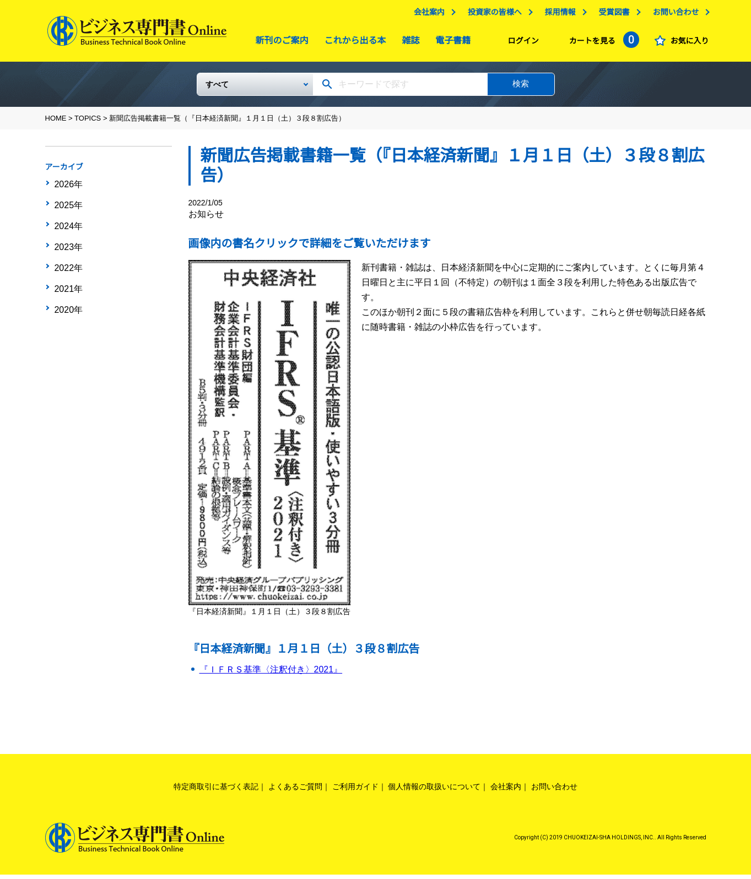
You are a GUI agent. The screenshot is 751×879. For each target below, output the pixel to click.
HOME (56, 122)
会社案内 (426, 14)
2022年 (67, 256)
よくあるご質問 (295, 790)
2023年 (67, 239)
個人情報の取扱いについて (434, 790)
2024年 (67, 222)
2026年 (67, 187)
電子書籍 (450, 43)
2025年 (67, 204)
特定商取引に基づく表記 (216, 790)
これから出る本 (352, 43)
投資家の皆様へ (492, 14)
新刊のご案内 (279, 43)
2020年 (67, 290)
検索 (520, 88)
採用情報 (557, 14)
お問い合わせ (673, 14)
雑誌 (408, 43)
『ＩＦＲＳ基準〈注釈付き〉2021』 (271, 674)
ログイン (520, 43)
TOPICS (87, 122)
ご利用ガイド (355, 790)
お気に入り (687, 43)
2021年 (67, 273)
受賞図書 (611, 14)
